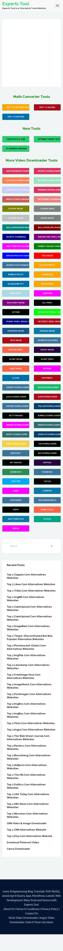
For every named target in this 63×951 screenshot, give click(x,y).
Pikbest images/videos (49, 246)
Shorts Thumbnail (16, 237)
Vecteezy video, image (49, 321)
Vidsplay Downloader (49, 434)
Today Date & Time (15, 139)
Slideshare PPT (16, 284)
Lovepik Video (47, 209)
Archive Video (15, 350)
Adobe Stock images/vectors (17, 265)
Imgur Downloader (48, 387)
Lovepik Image (15, 218)
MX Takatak (16, 463)
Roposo (47, 463)
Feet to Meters (16, 117)
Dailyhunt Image (16, 303)
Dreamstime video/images (49, 237)
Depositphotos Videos (17, 256)
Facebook (47, 472)
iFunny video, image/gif (17, 321)
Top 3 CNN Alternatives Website (26, 829)
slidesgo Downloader (49, 180)
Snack (16, 528)
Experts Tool (15, 4)
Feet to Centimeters (17, 107)
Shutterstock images (17, 246)
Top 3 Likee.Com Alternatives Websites (31, 584)
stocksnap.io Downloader (17, 190)
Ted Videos (47, 256)
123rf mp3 (47, 293)
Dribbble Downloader (49, 190)
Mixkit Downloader (16, 434)
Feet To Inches (47, 107)
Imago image (47, 218)
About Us (8, 909)
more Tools (47, 510)
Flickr (15, 378)
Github (15, 312)
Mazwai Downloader (17, 425)
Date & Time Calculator (39, 922)
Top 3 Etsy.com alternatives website (29, 836)
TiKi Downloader (47, 444)
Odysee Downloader (17, 406)
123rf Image (16, 369)
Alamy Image (15, 359)
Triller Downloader (49, 406)
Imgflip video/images (17, 199)
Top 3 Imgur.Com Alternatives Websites (31, 729)
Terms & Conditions (28, 909)
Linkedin (47, 491)
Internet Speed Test (49, 139)
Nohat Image (47, 350)
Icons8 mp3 (47, 274)
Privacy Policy (49, 909)
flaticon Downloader (17, 180)
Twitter (15, 481)
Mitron (47, 369)
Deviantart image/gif (49, 312)
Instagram (15, 500)
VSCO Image (16, 340)
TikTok (47, 481)
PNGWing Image (16, 331)
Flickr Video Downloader (23, 917)
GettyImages (16, 416)
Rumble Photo (15, 274)
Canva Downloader (18, 848)
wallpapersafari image (17, 227)
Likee (15, 491)
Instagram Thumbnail (49, 199)
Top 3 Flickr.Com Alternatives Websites (31, 723)
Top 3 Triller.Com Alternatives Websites (31, 590)
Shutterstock (16, 519)
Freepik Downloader (49, 425)
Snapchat (16, 453)
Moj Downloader (47, 453)
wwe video (15, 293)
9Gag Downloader (16, 397)
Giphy (16, 510)
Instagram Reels (47, 500)
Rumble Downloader (49, 416)
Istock (47, 519)
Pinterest (47, 378)
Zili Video (47, 303)
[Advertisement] (29, 53)
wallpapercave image (49, 227)
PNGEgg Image (47, 331)
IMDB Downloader (16, 444)
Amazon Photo (47, 265)
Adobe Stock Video (48, 340)
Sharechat (15, 472)
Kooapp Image (15, 209)
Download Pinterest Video (23, 842)
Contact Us (31, 913)
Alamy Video (47, 359)
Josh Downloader (47, 397)
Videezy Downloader (17, 387)
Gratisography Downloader (17, 171)
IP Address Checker (16, 149)
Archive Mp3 (47, 284)
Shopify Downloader (49, 171)
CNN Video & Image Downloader (27, 823)
